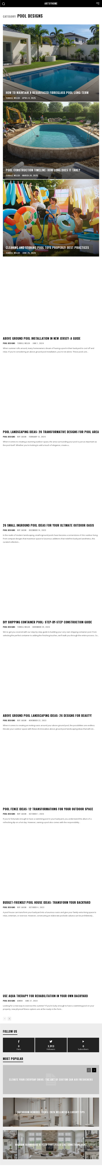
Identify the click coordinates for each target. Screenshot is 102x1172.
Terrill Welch (23, 343)
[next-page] (9, 1019)
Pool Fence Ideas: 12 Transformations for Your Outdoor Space (48, 809)
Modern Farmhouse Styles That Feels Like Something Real (51, 1144)
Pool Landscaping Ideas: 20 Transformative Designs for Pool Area (51, 432)
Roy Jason (21, 436)
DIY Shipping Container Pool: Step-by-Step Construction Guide (47, 622)
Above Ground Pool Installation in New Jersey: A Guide (42, 338)
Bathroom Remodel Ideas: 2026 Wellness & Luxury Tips (51, 1112)
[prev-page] (5, 1019)
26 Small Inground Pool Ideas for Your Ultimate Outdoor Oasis (48, 525)
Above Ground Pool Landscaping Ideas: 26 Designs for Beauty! (47, 715)
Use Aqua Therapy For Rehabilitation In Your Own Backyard (45, 996)
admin (20, 1000)
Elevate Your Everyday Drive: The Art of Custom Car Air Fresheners (51, 1079)
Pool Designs (9, 343)
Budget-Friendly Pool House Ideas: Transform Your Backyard (47, 902)
